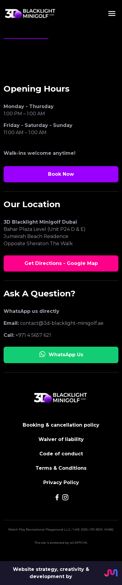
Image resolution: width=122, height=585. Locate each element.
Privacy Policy (61, 482)
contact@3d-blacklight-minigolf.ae (62, 323)
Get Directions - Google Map (61, 263)
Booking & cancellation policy (61, 425)
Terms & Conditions (61, 468)
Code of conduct (61, 454)
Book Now (61, 174)
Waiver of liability (61, 439)
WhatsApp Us (61, 354)
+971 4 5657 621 (33, 335)
